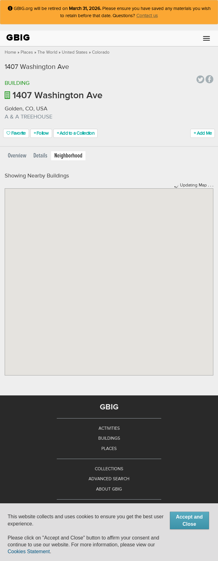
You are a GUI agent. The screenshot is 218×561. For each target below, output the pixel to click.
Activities (109, 428)
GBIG (18, 37)
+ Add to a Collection (75, 133)
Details (40, 155)
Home (10, 52)
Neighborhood (68, 155)
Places (27, 52)
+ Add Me (202, 133)
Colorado (100, 52)
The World (47, 52)
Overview (17, 155)
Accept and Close (189, 520)
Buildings (109, 438)
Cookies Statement (28, 551)
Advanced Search (109, 479)
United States (75, 52)
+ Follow (41, 133)
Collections (109, 469)
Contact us (147, 15)
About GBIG (109, 489)
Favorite (16, 133)
